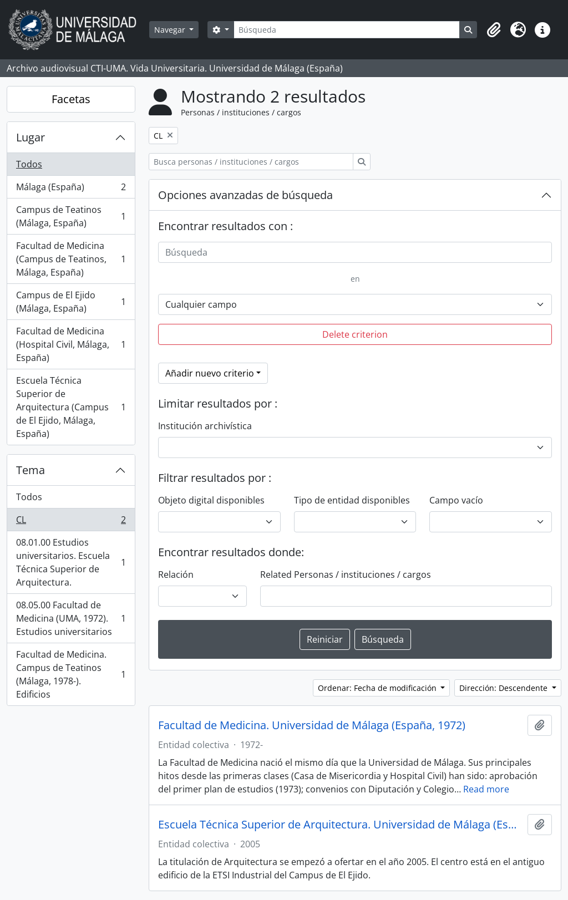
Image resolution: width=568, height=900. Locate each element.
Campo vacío (456, 500)
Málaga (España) (71, 189)
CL (71, 522)
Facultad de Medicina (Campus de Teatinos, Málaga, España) (71, 259)
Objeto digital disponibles (211, 500)
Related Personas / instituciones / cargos (345, 574)
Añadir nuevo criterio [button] (209, 373)
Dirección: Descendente (504, 688)
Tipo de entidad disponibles (352, 500)
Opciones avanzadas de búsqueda (245, 194)
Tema (30, 469)
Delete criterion (355, 334)
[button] (493, 30)
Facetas (71, 98)
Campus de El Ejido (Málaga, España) (71, 301)
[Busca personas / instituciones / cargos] (251, 161)
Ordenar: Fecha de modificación (378, 688)
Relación (176, 574)
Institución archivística (205, 426)
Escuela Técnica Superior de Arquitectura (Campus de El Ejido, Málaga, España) (71, 407)
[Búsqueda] (347, 29)
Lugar (30, 137)
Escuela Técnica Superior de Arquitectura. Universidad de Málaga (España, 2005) (340, 824)
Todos (29, 164)
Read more (486, 789)
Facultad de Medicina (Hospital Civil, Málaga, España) (71, 344)
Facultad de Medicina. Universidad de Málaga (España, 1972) (311, 725)
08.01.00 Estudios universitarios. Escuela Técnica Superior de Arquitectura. (71, 562)
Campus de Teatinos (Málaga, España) (71, 216)
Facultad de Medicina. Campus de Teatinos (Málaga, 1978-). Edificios (71, 674)
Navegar (170, 29)
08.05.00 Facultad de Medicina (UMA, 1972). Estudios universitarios (71, 618)
